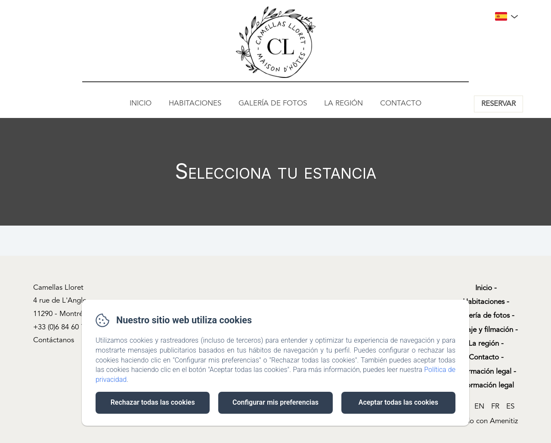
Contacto (400, 103)
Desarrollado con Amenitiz (475, 421)
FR (495, 406)
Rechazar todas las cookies (153, 402)
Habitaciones (195, 103)
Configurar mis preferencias (275, 402)
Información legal (483, 371)
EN (479, 406)
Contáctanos (53, 340)
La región (343, 103)
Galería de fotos (272, 103)
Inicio (141, 103)
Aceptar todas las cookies (398, 402)
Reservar (498, 104)
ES (510, 406)
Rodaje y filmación (483, 330)
